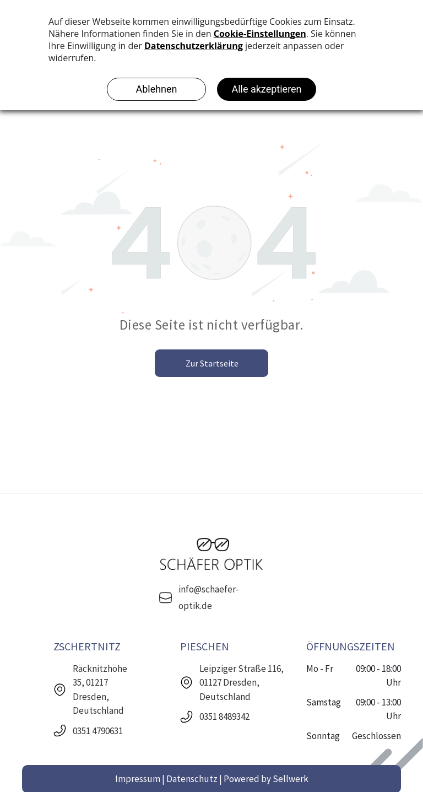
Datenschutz (192, 779)
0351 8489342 (224, 716)
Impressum (137, 779)
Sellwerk (290, 779)
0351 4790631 (98, 731)
